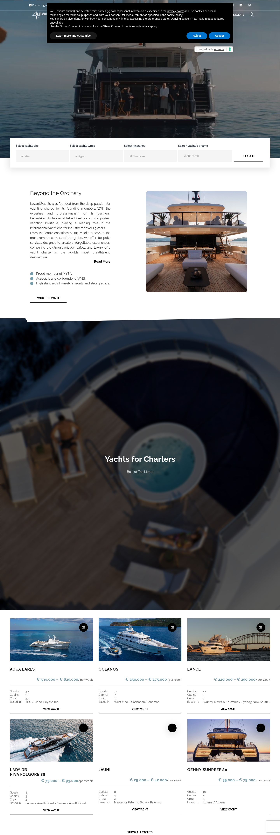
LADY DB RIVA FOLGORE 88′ (27, 772)
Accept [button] (219, 35)
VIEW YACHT (51, 709)
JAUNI (104, 769)
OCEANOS (108, 669)
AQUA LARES (21, 669)
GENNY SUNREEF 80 (206, 769)
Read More (102, 261)
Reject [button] (197, 35)
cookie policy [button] (174, 15)
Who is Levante (48, 298)
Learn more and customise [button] (73, 35)
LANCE (193, 669)
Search (248, 156)
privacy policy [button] (175, 11)
